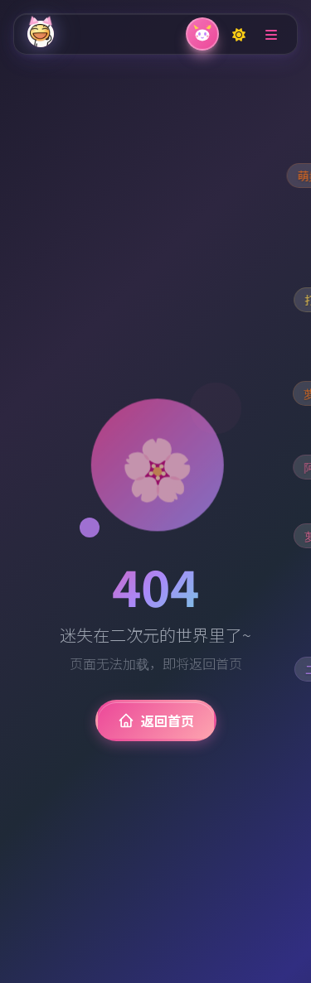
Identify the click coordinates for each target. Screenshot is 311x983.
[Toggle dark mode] (239, 34)
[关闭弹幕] (202, 34)
